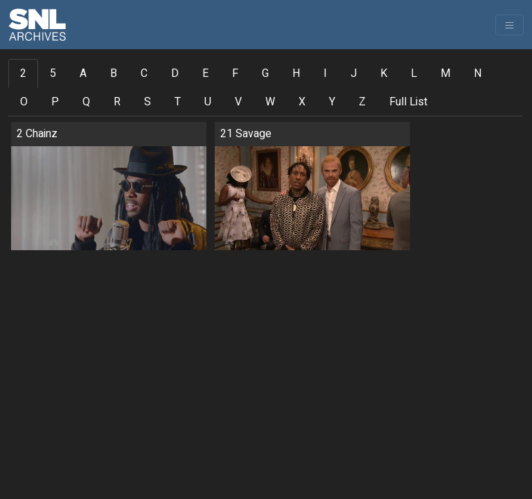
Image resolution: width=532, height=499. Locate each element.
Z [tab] (362, 102)
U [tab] (207, 102)
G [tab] (265, 73)
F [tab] (235, 73)
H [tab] (296, 73)
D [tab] (175, 73)
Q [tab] (86, 102)
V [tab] (238, 102)
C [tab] (144, 73)
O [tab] (24, 102)
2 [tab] (23, 73)
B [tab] (113, 73)
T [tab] (178, 102)
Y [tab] (332, 102)
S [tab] (147, 102)
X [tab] (302, 102)
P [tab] (55, 102)
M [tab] (445, 73)
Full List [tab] (408, 102)
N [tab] (477, 73)
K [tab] (383, 73)
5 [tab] (53, 73)
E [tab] (205, 73)
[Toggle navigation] (509, 25)
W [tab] (270, 102)
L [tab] (414, 73)
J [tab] (354, 73)
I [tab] (325, 73)
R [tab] (117, 102)
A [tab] (83, 73)
